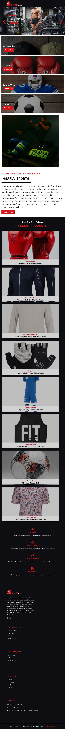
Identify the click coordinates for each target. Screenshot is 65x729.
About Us (11, 682)
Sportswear (11, 655)
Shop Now (9, 50)
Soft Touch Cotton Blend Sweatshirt (29, 336)
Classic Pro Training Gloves (29, 263)
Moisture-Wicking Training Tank (29, 446)
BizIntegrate (50, 726)
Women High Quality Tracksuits (29, 300)
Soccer (10, 636)
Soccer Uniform (13, 638)
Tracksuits (11, 633)
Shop (9, 684)
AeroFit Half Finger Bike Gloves (29, 373)
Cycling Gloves (12, 630)
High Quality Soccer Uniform (29, 410)
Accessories (11, 660)
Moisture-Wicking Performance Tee (29, 520)
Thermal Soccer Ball (29, 483)
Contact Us (8, 212)
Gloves (10, 657)
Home (10, 679)
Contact (10, 687)
